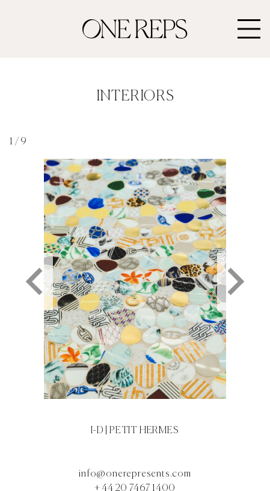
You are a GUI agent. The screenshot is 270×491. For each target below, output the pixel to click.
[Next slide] (234, 281)
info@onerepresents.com (135, 474)
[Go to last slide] (36, 281)
